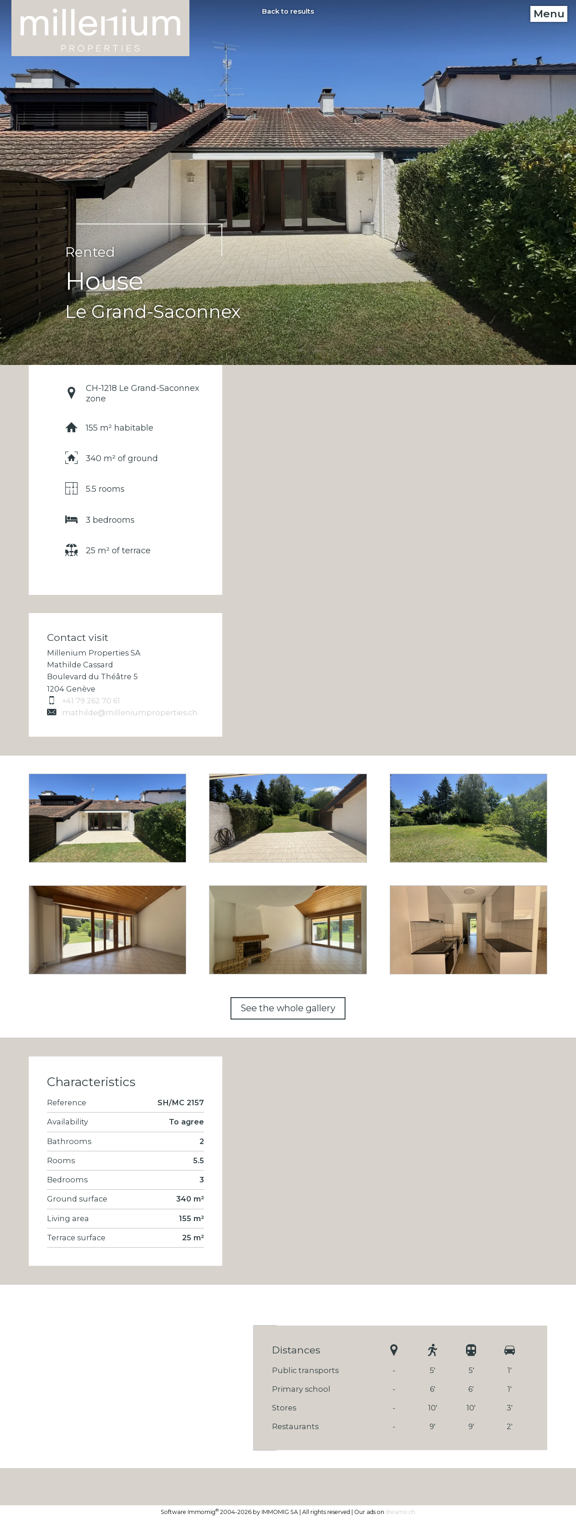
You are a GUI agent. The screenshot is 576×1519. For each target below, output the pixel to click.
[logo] (100, 28)
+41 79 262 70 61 (83, 701)
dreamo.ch (400, 1512)
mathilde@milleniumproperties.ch (122, 712)
